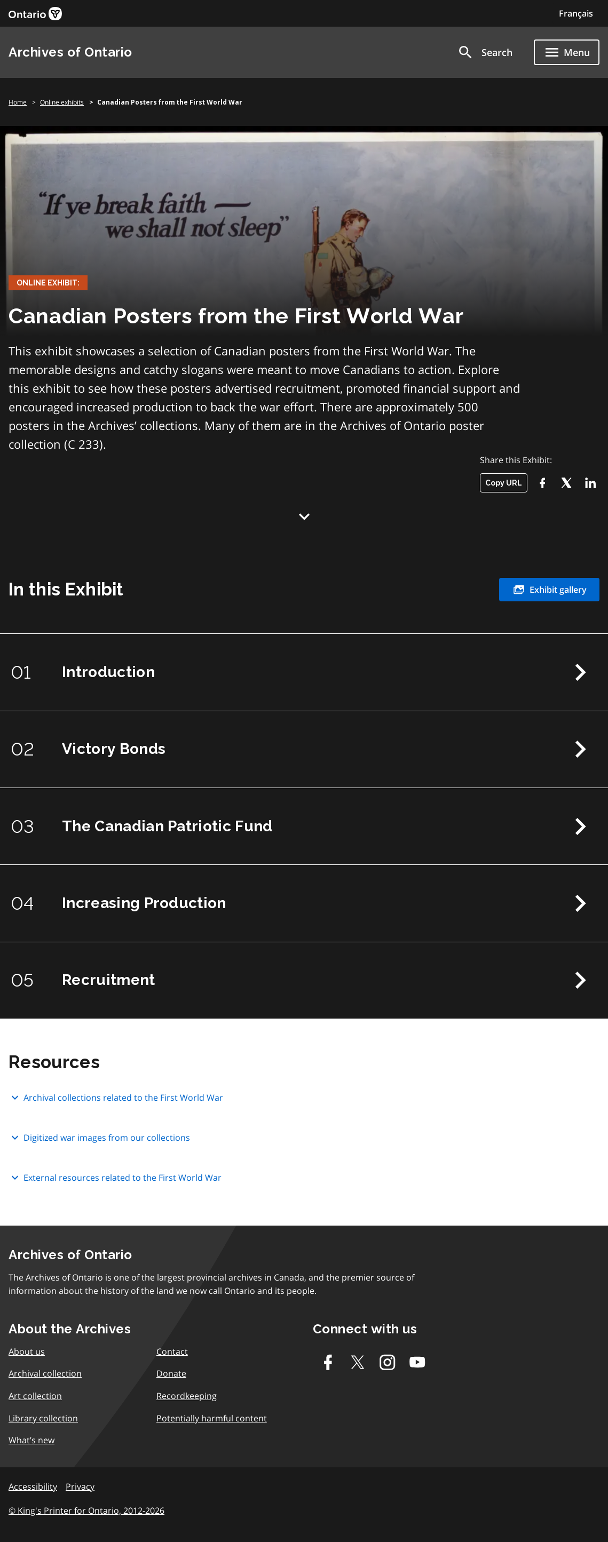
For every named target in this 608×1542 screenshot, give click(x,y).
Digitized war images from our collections (99, 1140)
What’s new (31, 1442)
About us (27, 1353)
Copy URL (503, 483)
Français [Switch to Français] (576, 13)
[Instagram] (387, 1364)
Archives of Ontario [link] (70, 52)
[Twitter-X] (566, 483)
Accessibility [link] (33, 1488)
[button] (484, 52)
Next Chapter (580, 672)
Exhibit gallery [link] (549, 589)
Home (18, 102)
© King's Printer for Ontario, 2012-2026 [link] (86, 1513)
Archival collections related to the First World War (116, 1100)
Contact (172, 1353)
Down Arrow (304, 516)
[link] (35, 13)
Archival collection (45, 1375)
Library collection (43, 1420)
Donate (171, 1375)
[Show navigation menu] (566, 52)
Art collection (35, 1397)
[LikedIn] (590, 483)
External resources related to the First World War (115, 1180)
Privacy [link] (80, 1488)
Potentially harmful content (211, 1420)
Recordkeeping (186, 1397)
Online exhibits (62, 102)
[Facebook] (542, 483)
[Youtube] (417, 1364)
